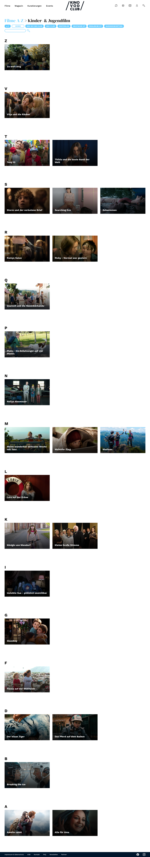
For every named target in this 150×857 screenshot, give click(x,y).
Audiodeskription (114, 26)
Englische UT (95, 26)
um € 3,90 (50, 26)
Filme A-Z (14, 20)
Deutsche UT (79, 26)
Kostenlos (64, 26)
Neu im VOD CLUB (34, 26)
